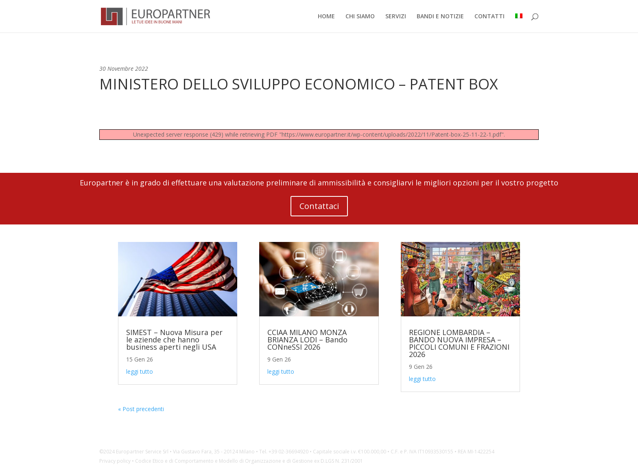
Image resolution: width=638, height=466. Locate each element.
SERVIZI (395, 16)
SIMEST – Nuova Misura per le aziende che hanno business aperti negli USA (174, 339)
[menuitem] (518, 23)
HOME (326, 16)
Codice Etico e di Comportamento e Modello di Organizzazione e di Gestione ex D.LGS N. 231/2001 (249, 460)
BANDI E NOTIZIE (440, 16)
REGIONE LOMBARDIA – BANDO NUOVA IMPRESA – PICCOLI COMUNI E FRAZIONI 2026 (459, 343)
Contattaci (319, 205)
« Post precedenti (141, 409)
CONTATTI (489, 16)
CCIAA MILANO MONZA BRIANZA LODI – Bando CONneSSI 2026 (307, 339)
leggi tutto (139, 371)
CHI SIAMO (360, 16)
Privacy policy (115, 460)
